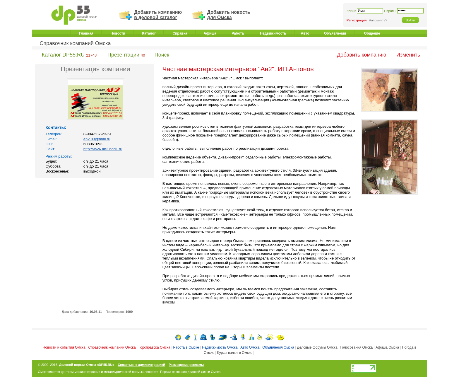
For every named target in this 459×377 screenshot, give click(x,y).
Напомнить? (378, 20)
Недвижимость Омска (220, 347)
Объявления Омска (278, 347)
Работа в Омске (186, 347)
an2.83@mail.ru (96, 139)
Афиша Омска (387, 347)
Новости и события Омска (64, 347)
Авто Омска (249, 347)
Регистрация (357, 20)
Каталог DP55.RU (63, 55)
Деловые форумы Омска (317, 347)
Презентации (123, 55)
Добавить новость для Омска (228, 15)
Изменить (408, 55)
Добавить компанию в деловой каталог (158, 15)
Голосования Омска (356, 347)
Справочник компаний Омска (75, 43)
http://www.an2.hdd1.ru (102, 149)
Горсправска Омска (154, 347)
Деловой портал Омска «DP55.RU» (86, 364)
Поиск (162, 55)
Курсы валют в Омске (234, 353)
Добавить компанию (361, 55)
